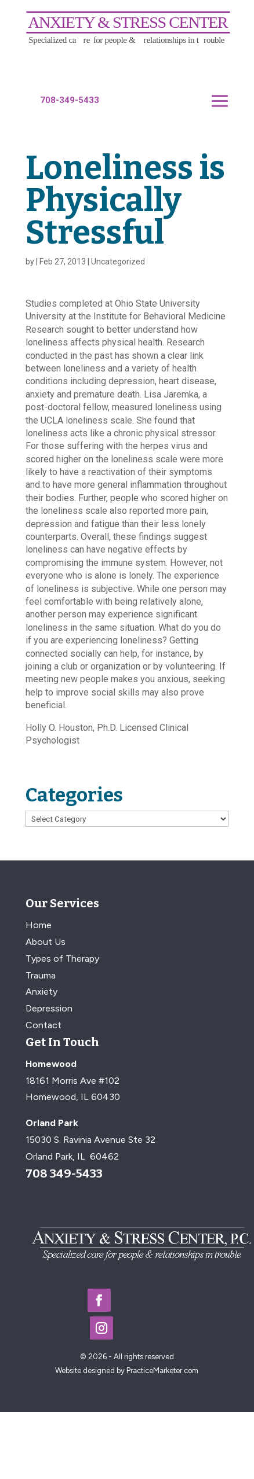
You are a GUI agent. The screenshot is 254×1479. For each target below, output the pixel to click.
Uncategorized (118, 261)
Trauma (41, 975)
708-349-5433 (69, 100)
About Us (46, 941)
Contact (43, 1025)
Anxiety (41, 991)
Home (39, 924)
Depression (49, 1008)
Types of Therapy (62, 958)
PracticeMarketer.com (162, 1370)
